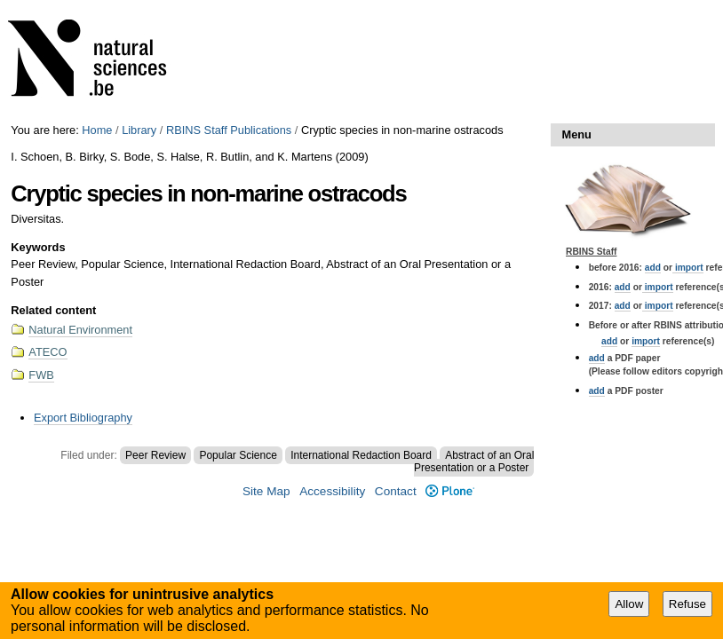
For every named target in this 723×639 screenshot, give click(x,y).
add (653, 267)
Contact (396, 491)
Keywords (38, 247)
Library (139, 130)
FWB (40, 375)
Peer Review (155, 455)
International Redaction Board (361, 455)
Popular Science (237, 455)
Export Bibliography (83, 417)
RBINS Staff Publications (228, 130)
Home (97, 130)
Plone (449, 491)
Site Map (266, 491)
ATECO (47, 352)
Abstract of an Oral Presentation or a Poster (474, 461)
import (687, 267)
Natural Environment (80, 329)
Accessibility (332, 491)
